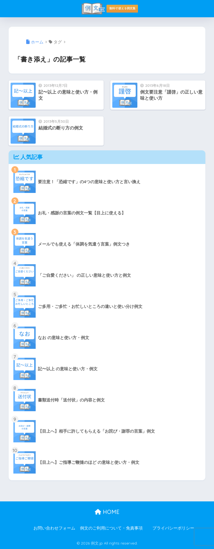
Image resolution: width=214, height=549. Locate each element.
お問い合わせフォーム (54, 528)
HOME (107, 511)
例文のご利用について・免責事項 (111, 528)
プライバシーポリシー (173, 528)
